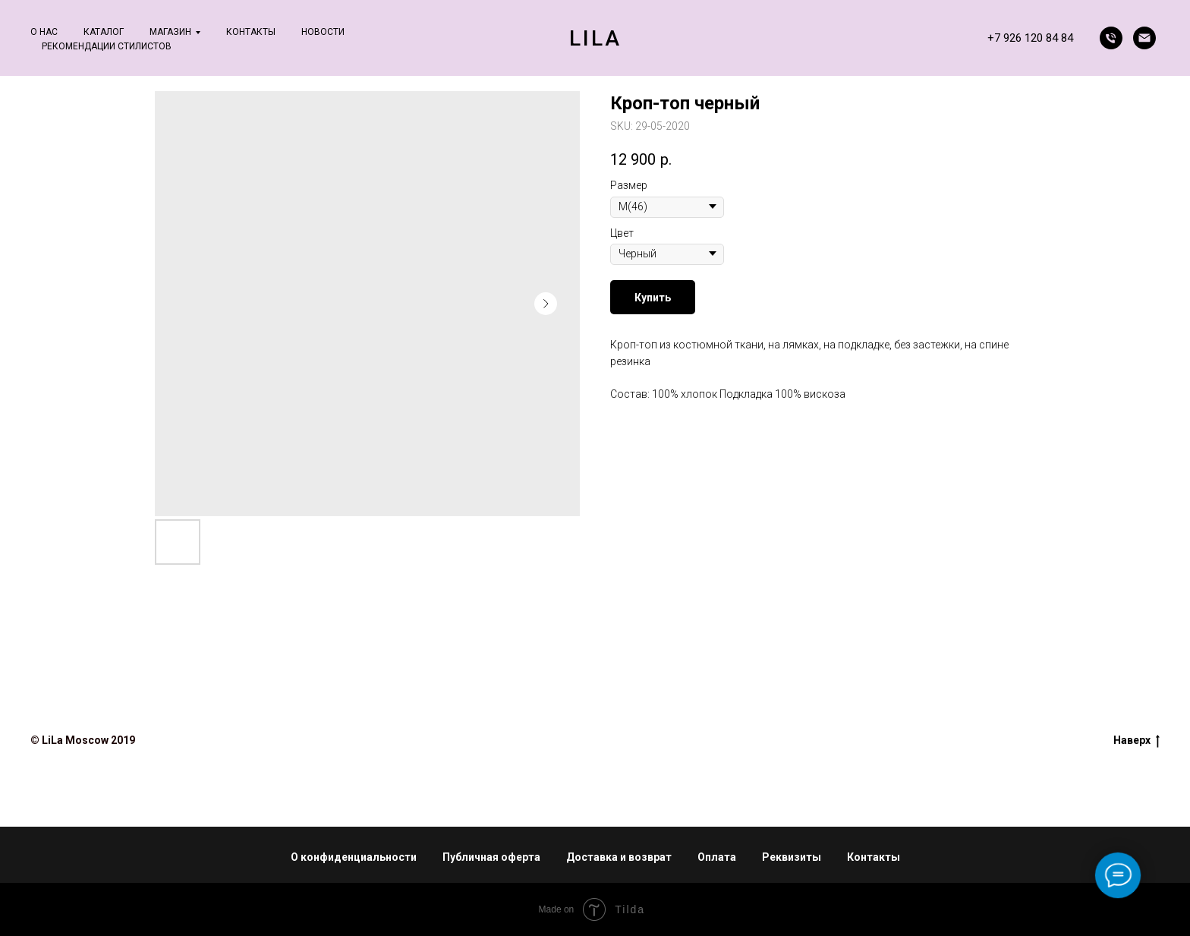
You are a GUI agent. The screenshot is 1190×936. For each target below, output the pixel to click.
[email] (1144, 38)
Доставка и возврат (619, 857)
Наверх (1136, 741)
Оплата (716, 857)
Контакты (250, 32)
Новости (323, 32)
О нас (44, 32)
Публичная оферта (491, 857)
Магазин (170, 32)
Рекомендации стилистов (107, 46)
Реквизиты (791, 857)
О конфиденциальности (354, 857)
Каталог (103, 32)
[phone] (1111, 38)
